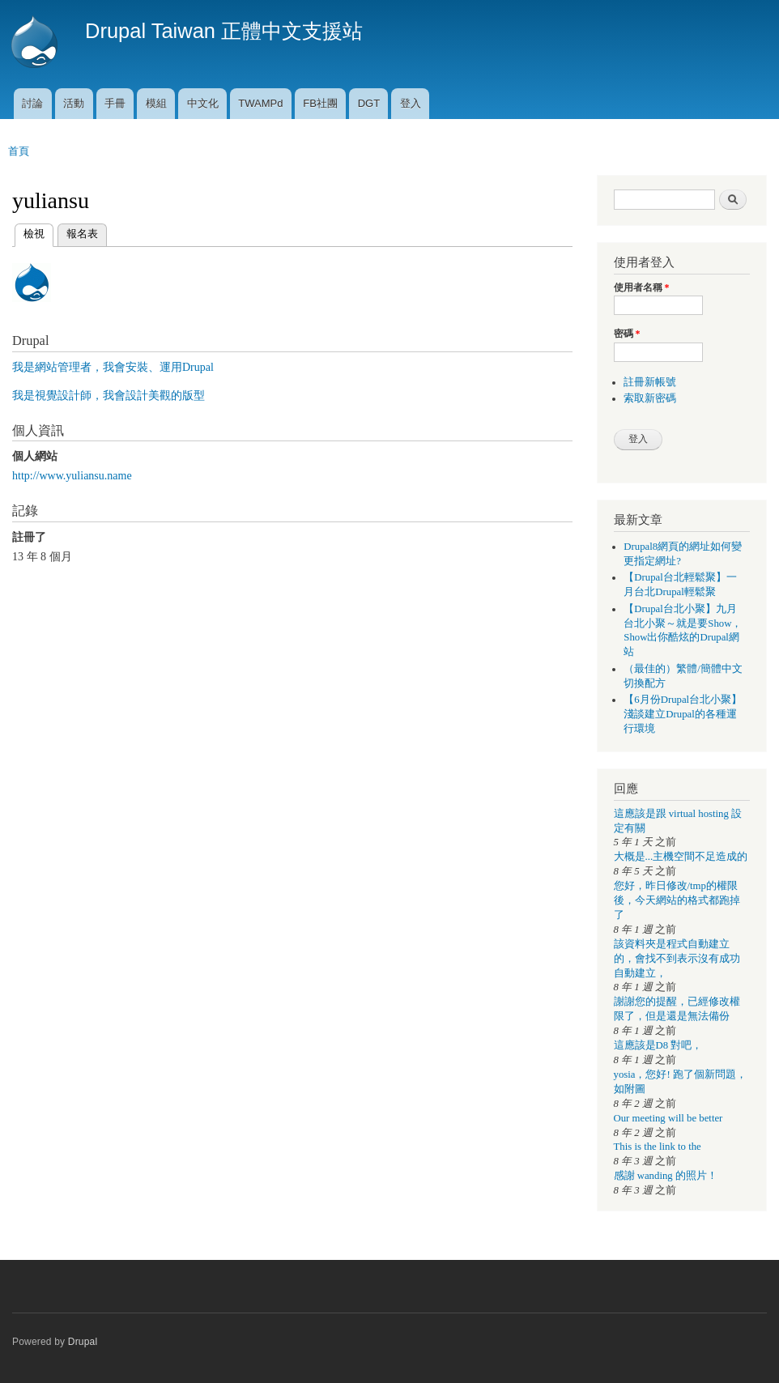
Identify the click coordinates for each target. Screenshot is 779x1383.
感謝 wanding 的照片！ (665, 1175)
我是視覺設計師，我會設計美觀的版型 (108, 395)
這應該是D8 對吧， (658, 1045)
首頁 (18, 151)
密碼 (627, 333)
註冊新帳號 (650, 382)
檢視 (34, 232)
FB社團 (320, 103)
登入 (410, 103)
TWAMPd (260, 103)
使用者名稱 (642, 287)
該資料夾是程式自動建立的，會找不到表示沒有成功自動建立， (677, 958)
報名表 (82, 234)
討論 (32, 103)
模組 (156, 103)
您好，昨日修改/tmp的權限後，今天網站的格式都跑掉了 (677, 900)
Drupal (83, 1341)
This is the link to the (657, 1146)
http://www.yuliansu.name (72, 476)
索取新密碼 (650, 398)
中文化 (203, 103)
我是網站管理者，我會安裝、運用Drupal (113, 367)
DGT (369, 103)
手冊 (115, 103)
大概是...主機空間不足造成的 (681, 856)
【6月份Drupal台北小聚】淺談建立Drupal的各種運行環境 (683, 714)
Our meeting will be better (668, 1118)
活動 (73, 103)
